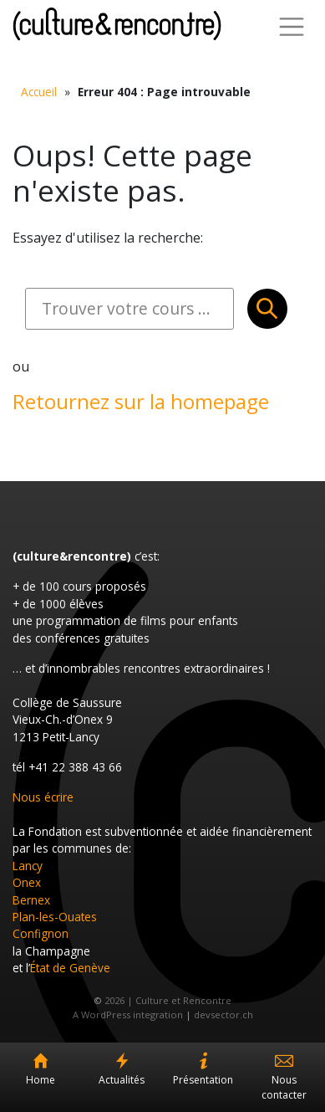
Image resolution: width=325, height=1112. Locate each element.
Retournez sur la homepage (141, 401)
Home (40, 1080)
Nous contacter (284, 1087)
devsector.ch (223, 1014)
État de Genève (70, 968)
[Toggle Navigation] (292, 26)
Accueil (39, 92)
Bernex (31, 900)
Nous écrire (43, 797)
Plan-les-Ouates (55, 917)
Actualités (122, 1080)
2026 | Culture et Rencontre (167, 1000)
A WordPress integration (128, 1014)
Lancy (28, 866)
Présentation (203, 1080)
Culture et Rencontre (117, 24)
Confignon (41, 933)
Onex (27, 882)
